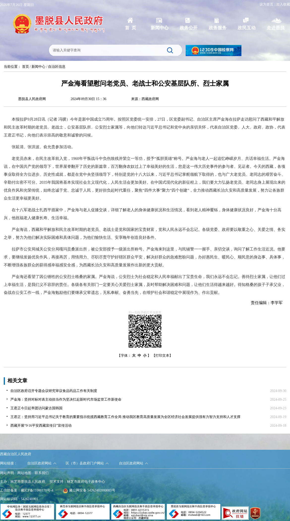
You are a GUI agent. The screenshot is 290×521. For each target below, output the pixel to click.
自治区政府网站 (39, 463)
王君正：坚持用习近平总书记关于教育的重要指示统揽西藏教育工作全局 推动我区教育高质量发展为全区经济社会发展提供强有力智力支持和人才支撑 (125, 417)
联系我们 (42, 473)
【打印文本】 (162, 355)
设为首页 (266, 4)
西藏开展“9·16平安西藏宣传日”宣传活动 (41, 425)
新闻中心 (38, 67)
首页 (25, 67)
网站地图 (24, 473)
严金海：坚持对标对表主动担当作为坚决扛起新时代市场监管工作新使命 (65, 399)
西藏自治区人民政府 (15, 454)
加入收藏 (283, 4)
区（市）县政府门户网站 (85, 463)
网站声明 (7, 473)
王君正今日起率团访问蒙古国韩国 (36, 408)
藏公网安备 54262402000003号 (89, 490)
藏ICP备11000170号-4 (37, 490)
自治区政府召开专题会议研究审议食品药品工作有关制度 (53, 391)
